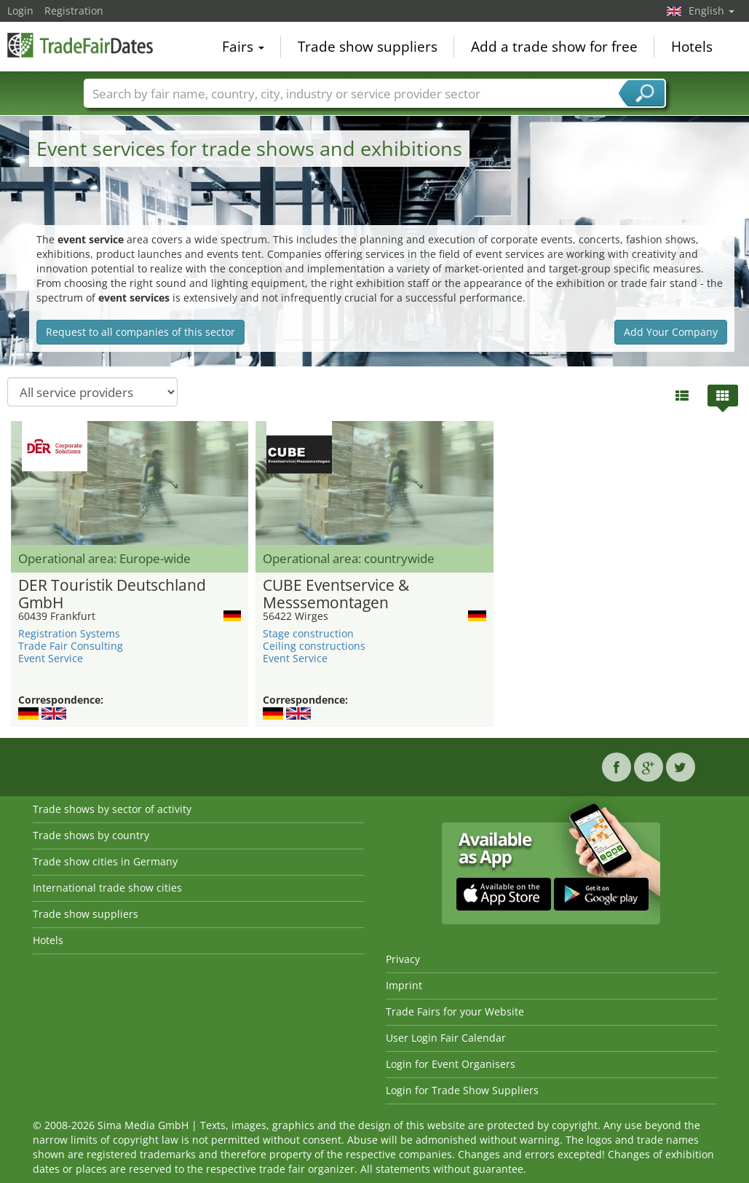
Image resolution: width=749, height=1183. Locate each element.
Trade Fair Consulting (70, 646)
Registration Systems (69, 633)
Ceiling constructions (314, 646)
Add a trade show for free (554, 46)
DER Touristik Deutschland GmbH (112, 594)
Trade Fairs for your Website (455, 1011)
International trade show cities (107, 888)
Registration (73, 10)
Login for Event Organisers (450, 1064)
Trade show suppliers (367, 46)
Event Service (50, 658)
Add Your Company (671, 332)
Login (20, 10)
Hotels (692, 46)
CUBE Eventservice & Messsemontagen (336, 594)
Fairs (243, 46)
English (711, 10)
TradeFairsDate (80, 45)
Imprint (404, 985)
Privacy (403, 959)
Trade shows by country (91, 835)
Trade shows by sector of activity (112, 809)
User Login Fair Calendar (446, 1038)
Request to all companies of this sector (140, 332)
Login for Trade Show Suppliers (462, 1090)
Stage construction (308, 633)
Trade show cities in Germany (105, 861)
